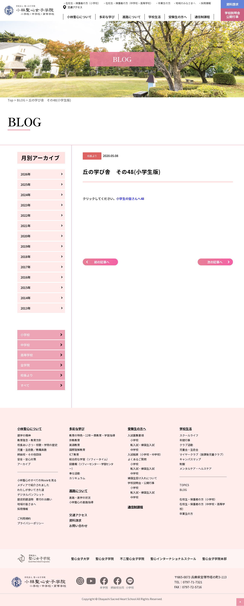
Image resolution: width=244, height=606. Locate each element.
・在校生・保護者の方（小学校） (81, 3)
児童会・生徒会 (189, 450)
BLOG (21, 100)
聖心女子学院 (105, 558)
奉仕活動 (74, 473)
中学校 (25, 345)
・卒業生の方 (163, 3)
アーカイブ (23, 464)
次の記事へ (214, 262)
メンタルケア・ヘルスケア (196, 468)
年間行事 (185, 440)
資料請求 (232, 4)
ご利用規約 (24, 518)
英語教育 (74, 445)
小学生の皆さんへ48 (130, 198)
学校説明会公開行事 (232, 15)
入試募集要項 (136, 435)
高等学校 (27, 355)
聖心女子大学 (80, 558)
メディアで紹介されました (33, 485)
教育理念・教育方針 (29, 440)
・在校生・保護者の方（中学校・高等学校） (128, 3)
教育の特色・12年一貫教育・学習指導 (92, 435)
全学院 (25, 365)
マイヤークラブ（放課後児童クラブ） (202, 454)
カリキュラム (77, 478)
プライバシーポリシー (30, 523)
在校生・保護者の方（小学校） (198, 499)
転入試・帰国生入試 (142, 445)
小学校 (25, 334)
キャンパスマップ (190, 459)
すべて (25, 385)
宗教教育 (74, 440)
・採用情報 (204, 3)
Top (10, 100)
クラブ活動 (186, 445)
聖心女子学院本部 (214, 558)
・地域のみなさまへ (184, 3)
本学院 (104, 583)
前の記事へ (101, 262)
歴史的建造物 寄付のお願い (34, 499)
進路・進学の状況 (80, 497)
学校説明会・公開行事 (141, 483)
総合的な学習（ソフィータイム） (89, 459)
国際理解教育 (77, 450)
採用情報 (22, 509)
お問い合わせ (78, 525)
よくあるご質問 (137, 459)
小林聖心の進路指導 (81, 502)
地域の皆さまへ (26, 504)
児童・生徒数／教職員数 (32, 450)
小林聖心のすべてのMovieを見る (36, 480)
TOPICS (184, 485)
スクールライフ (189, 435)
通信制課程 (202, 17)
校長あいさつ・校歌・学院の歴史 (37, 445)
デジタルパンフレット (30, 494)
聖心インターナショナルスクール (173, 558)
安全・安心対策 (26, 459)
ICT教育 (74, 454)
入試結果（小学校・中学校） (145, 454)
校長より (27, 375)
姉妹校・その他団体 (29, 454)
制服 (182, 464)
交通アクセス (75, 7)
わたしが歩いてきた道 (30, 490)
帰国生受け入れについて (142, 478)
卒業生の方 (186, 514)
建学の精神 (24, 435)
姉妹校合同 (117, 583)
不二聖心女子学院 (132, 558)
